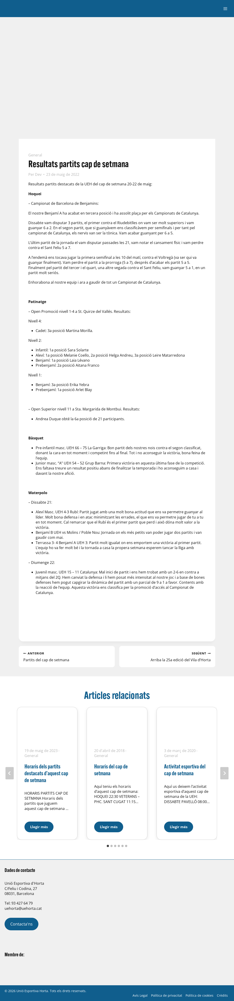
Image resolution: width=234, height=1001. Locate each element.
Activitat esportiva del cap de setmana (184, 770)
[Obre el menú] (225, 8)
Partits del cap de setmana (66, 656)
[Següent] (224, 773)
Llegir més (41, 825)
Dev (38, 174)
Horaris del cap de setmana (111, 770)
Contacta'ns (21, 924)
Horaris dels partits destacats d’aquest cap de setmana (46, 773)
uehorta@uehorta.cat (23, 908)
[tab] (108, 846)
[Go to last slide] (9, 773)
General (35, 155)
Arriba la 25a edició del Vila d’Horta (167, 656)
